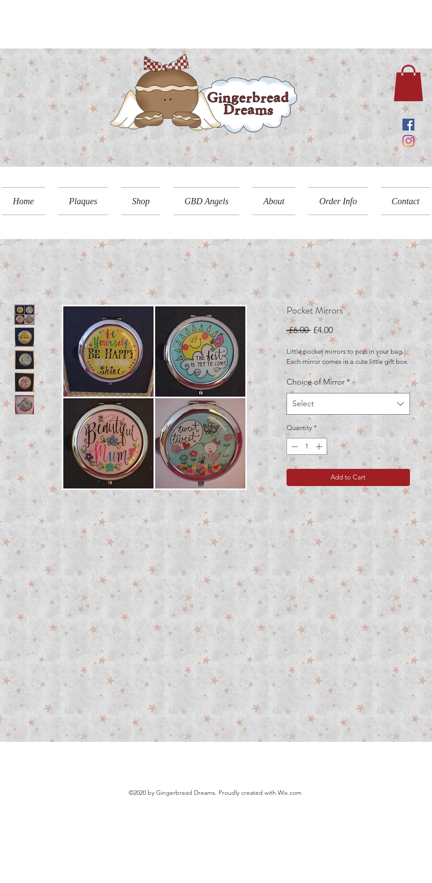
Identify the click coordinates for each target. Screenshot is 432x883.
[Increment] (320, 446)
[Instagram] (408, 141)
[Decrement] (294, 446)
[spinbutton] (306, 446)
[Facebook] (408, 125)
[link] (408, 83)
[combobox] (348, 404)
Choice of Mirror (318, 382)
